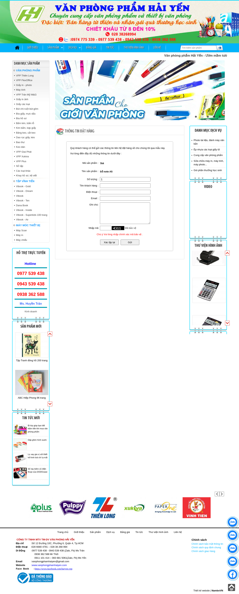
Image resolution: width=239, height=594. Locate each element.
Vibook (20, 195)
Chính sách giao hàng (203, 551)
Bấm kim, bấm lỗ (25, 123)
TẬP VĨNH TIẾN (25, 181)
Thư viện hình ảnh (134, 47)
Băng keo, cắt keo (25, 132)
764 (102, 163)
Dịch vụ (73, 47)
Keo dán (20, 147)
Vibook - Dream (24, 191)
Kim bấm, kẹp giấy (26, 127)
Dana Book (22, 205)
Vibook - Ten (23, 200)
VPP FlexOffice (24, 80)
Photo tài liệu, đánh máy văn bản (209, 142)
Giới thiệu (32, 47)
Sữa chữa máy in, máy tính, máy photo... (209, 163)
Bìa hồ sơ (21, 118)
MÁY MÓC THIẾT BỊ (28, 225)
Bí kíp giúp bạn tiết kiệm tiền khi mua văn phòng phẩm (38, 428)
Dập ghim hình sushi (37, 440)
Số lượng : (92, 179)
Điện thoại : (92, 192)
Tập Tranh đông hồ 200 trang (32, 360)
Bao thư (20, 142)
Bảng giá (91, 47)
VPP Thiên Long (25, 75)
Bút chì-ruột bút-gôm (27, 108)
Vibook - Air (22, 219)
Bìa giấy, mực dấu (25, 113)
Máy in (19, 235)
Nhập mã (94, 228)
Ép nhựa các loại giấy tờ (207, 149)
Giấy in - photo (24, 85)
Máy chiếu (21, 240)
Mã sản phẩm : (91, 163)
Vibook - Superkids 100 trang (31, 215)
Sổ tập (19, 166)
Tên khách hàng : (89, 185)
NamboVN (217, 590)
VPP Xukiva (22, 156)
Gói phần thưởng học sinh (208, 170)
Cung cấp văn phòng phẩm (208, 155)
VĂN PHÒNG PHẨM (28, 70)
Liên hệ (157, 47)
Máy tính (20, 89)
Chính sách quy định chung (206, 547)
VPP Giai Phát (24, 151)
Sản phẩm (53, 47)
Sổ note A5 (106, 171)
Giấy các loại (23, 104)
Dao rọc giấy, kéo (25, 137)
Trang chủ (62, 532)
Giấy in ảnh (22, 99)
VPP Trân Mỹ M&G (26, 94)
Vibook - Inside (24, 210)
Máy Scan (21, 230)
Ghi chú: (93, 204)
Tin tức (110, 47)
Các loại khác (23, 170)
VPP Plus (21, 161)
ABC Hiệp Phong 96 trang (32, 397)
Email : (94, 198)
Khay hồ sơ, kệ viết (26, 175)
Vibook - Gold (23, 186)
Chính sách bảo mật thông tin (207, 543)
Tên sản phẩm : (90, 171)
